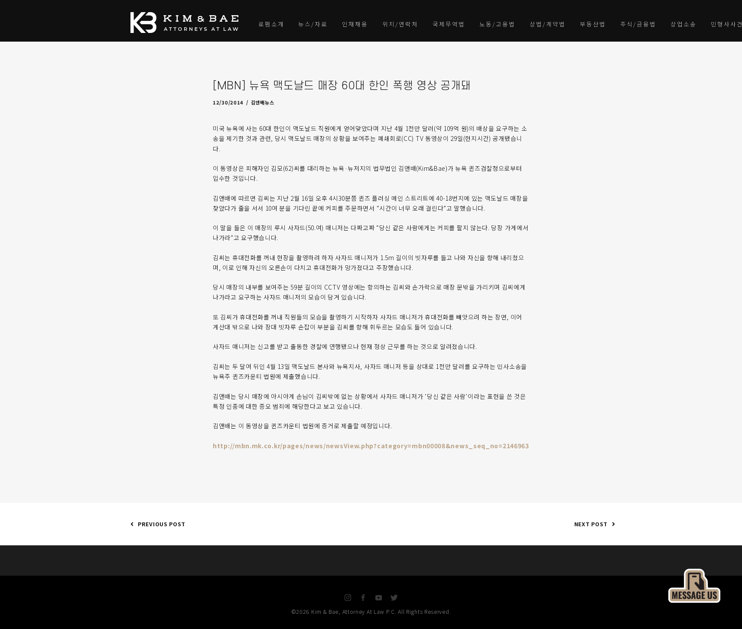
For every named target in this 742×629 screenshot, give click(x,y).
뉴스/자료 (313, 24)
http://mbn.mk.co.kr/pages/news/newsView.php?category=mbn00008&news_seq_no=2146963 (371, 445)
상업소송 (683, 24)
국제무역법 (449, 24)
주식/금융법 (638, 24)
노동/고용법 (497, 24)
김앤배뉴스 (262, 102)
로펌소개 (271, 24)
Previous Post (158, 524)
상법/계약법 (548, 24)
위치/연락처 (400, 24)
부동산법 (593, 24)
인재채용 (355, 24)
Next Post (593, 524)
